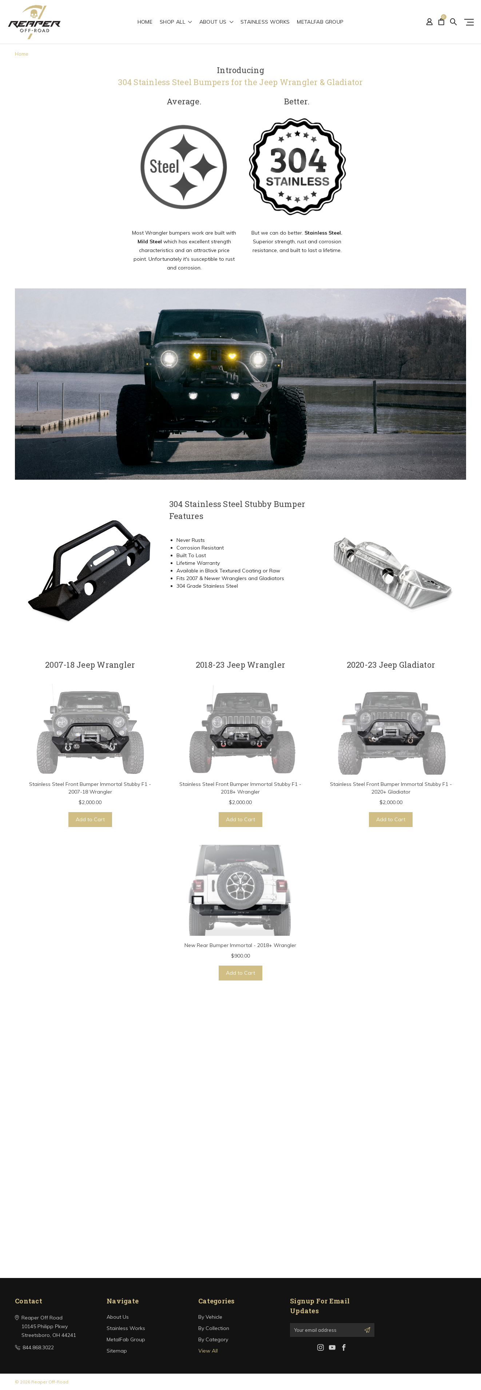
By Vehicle (210, 1317)
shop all (176, 22)
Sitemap (117, 1350)
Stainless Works (265, 22)
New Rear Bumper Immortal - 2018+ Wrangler (240, 945)
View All (208, 1350)
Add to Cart (90, 819)
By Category (213, 1339)
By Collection (213, 1328)
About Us (216, 22)
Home (145, 22)
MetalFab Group (320, 22)
